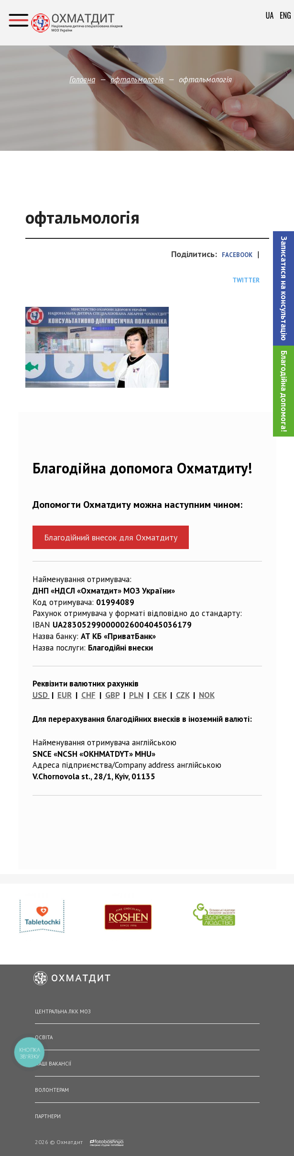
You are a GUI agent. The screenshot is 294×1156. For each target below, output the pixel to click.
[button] (283, 288)
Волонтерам (52, 1090)
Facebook (237, 255)
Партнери (48, 1116)
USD (40, 695)
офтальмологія (136, 79)
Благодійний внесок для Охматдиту (110, 537)
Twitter (246, 280)
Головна (82, 79)
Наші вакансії (53, 1063)
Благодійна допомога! (284, 391)
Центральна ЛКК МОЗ (63, 1011)
